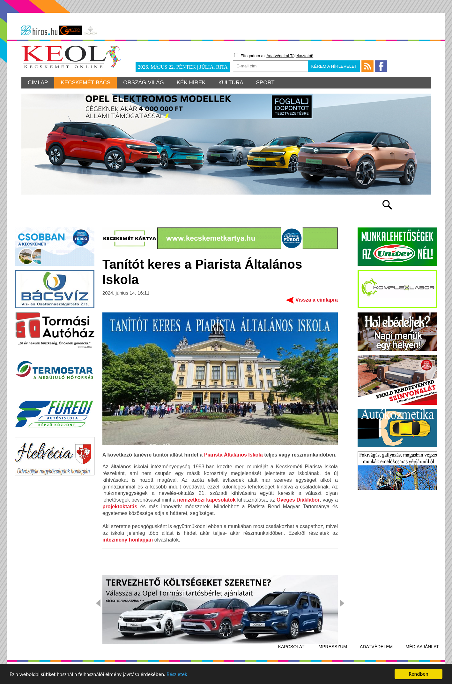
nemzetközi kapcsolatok (206, 500)
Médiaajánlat (422, 646)
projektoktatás (119, 506)
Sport (265, 83)
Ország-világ (143, 83)
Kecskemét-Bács (85, 83)
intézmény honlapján (127, 539)
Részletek (177, 674)
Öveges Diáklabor (298, 500)
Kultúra (230, 83)
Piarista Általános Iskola (233, 454)
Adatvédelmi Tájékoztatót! (289, 55)
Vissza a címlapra (316, 300)
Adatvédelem (376, 646)
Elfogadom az (273, 55)
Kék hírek (191, 83)
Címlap (38, 83)
